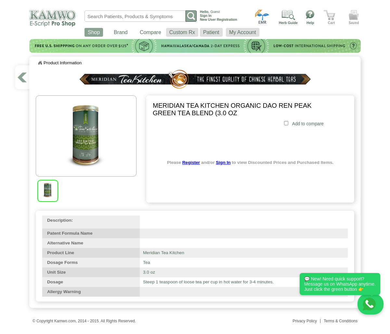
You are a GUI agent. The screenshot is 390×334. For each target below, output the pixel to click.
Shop (94, 32)
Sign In (223, 162)
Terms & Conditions (341, 321)
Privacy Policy (304, 321)
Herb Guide (288, 23)
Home (40, 63)
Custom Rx (182, 32)
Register (191, 162)
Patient (211, 32)
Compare (150, 32)
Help (310, 23)
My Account (242, 32)
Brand (121, 32)
